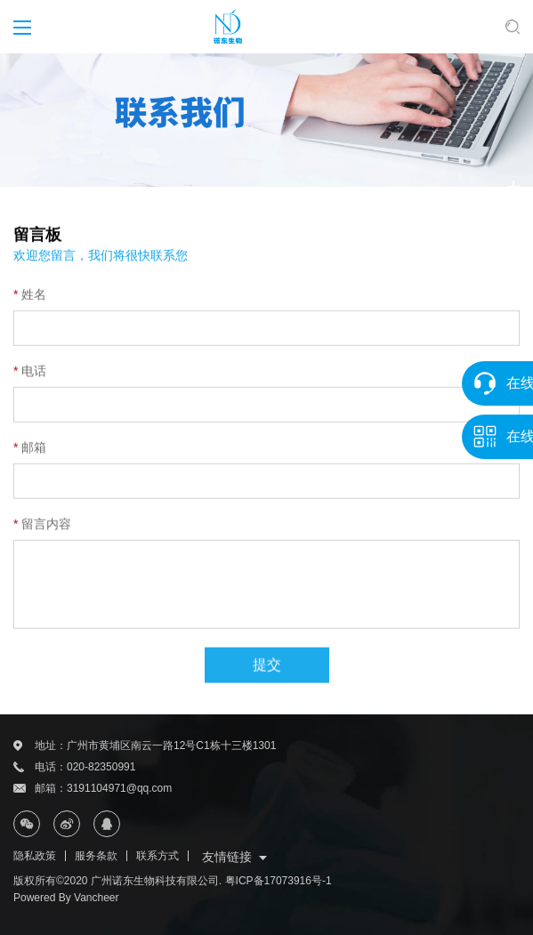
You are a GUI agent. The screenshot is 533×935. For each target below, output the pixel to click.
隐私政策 (34, 855)
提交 (267, 675)
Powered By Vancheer (66, 897)
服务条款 (96, 855)
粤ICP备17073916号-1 (278, 881)
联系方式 (157, 855)
